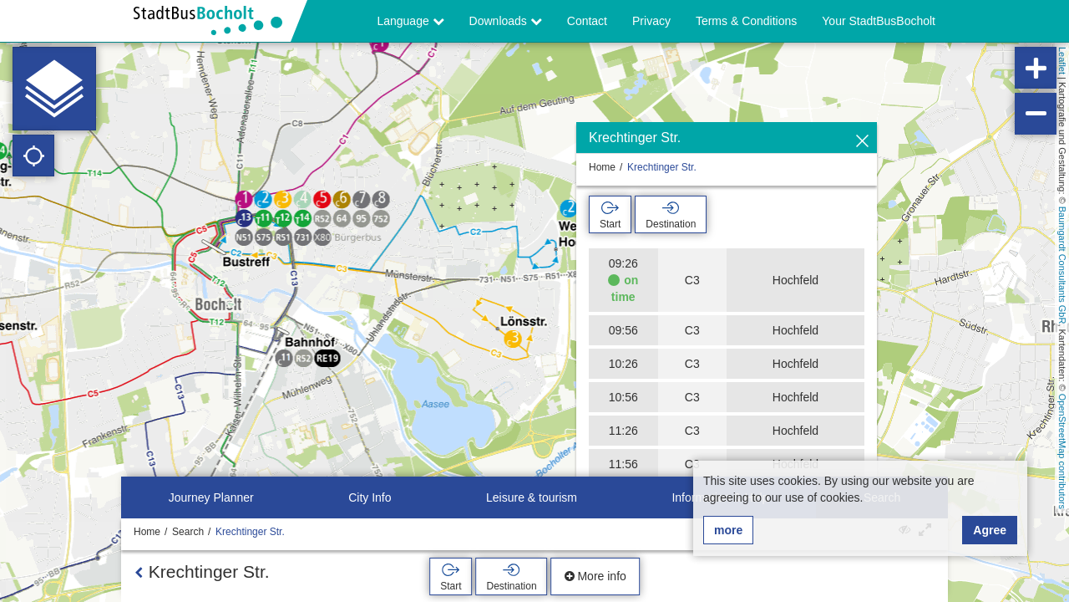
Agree (989, 530)
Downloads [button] (505, 21)
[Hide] (862, 142)
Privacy (651, 21)
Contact (587, 21)
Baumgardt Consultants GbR (1062, 265)
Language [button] (410, 21)
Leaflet (1062, 60)
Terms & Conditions (746, 21)
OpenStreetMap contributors (1062, 451)
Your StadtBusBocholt (878, 21)
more (728, 530)
